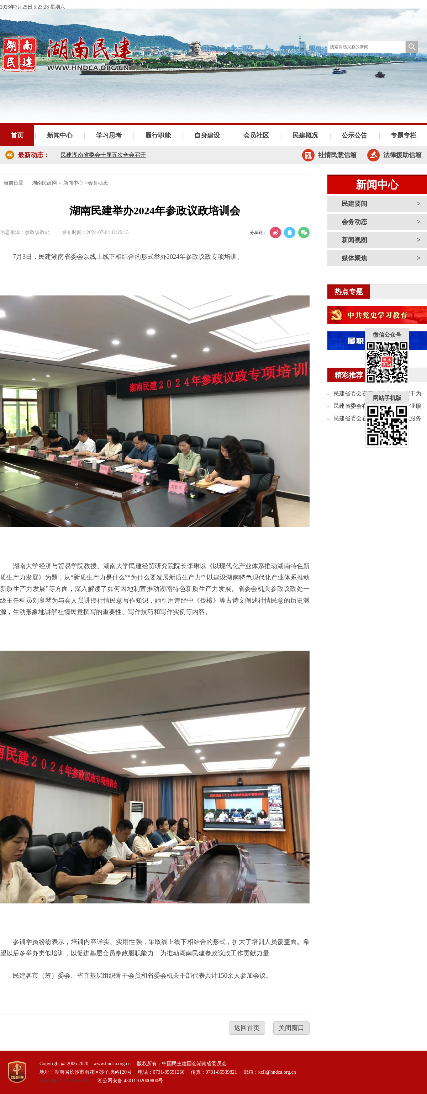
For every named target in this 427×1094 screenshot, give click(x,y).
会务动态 (354, 221)
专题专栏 (403, 135)
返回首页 (247, 1027)
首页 (17, 135)
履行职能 (158, 135)
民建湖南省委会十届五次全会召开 (103, 155)
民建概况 (305, 135)
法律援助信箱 (402, 155)
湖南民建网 (44, 183)
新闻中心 (60, 135)
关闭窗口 (291, 1027)
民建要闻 (354, 203)
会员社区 (256, 135)
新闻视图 (354, 240)
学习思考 (109, 135)
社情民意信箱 (337, 155)
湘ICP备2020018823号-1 (65, 1080)
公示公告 (354, 135)
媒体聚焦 (354, 258)
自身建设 (207, 135)
